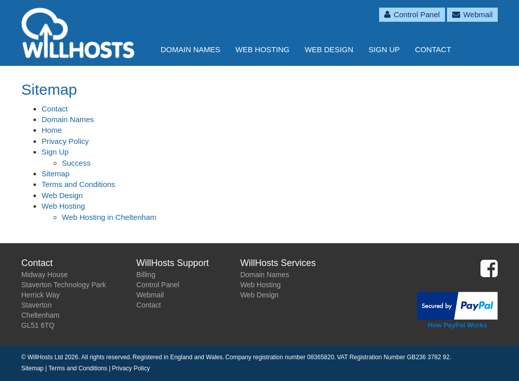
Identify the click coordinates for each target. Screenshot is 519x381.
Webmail (150, 295)
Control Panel (157, 285)
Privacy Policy (65, 141)
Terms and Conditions (78, 184)
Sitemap (55, 173)
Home (52, 130)
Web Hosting (263, 49)
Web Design (329, 49)
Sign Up (384, 49)
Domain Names (190, 49)
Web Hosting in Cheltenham (109, 217)
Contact (433, 49)
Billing (145, 275)
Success (76, 163)
